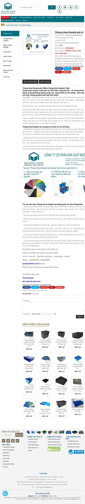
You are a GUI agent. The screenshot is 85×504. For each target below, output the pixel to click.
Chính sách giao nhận (54, 439)
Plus (76, 68)
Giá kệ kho (50, 17)
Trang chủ (5, 17)
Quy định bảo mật (73, 441)
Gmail (67, 72)
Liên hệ (24, 20)
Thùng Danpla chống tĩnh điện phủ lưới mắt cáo (29, 343)
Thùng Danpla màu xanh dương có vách (45, 411)
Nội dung (27, 301)
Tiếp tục (80, 317)
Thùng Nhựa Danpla (25, 17)
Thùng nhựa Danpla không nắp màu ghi (61, 366)
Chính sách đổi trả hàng (54, 445)
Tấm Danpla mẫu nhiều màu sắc (29, 411)
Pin (58, 72)
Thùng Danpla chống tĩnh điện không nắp (77, 342)
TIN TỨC (18, 20)
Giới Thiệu (14, 17)
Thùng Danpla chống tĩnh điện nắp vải (61, 411)
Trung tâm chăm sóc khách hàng (18, 25)
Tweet (67, 68)
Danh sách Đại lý (33, 448)
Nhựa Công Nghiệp (39, 17)
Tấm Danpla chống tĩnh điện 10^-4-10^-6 (77, 389)
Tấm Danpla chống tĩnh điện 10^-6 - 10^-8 (61, 389)
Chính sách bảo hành (54, 442)
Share (59, 68)
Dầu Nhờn (7, 66)
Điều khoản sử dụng (73, 447)
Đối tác (30, 450)
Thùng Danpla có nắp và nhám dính (29, 366)
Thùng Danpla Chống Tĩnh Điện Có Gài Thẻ (45, 342)
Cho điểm (27, 314)
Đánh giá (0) (45, 82)
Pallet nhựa (59, 17)
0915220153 (69, 48)
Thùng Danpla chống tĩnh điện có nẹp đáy (61, 342)
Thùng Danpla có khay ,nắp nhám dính (45, 366)
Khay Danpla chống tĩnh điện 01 (45, 389)
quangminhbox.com (30, 264)
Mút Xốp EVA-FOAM (7, 20)
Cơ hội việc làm (32, 442)
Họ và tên (35, 294)
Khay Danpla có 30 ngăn (77, 410)
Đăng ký (19, 435)
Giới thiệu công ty (33, 439)
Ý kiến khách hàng (33, 445)
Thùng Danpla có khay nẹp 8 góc (77, 366)
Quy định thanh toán (73, 444)
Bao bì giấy (68, 17)
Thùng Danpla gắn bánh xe (29, 388)
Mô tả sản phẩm (30, 82)
